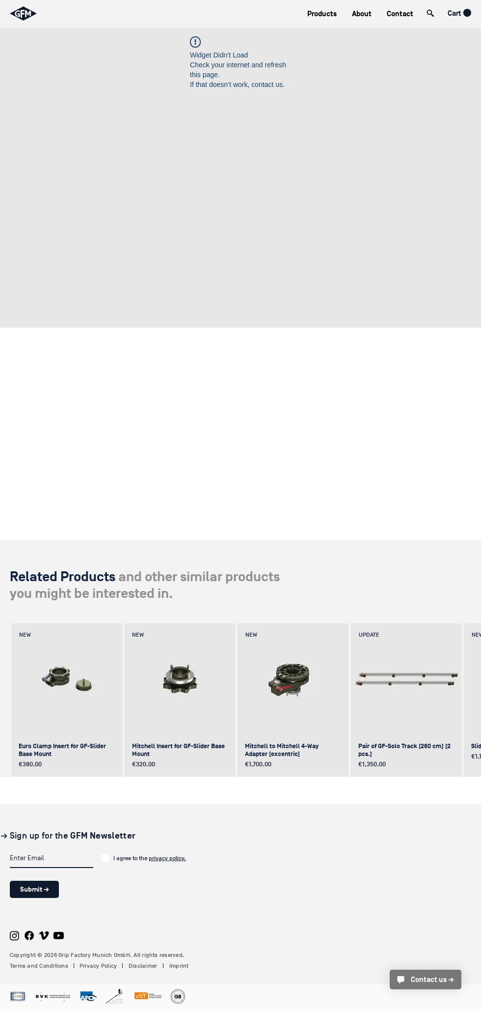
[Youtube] (59, 935)
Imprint (179, 965)
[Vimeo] (44, 935)
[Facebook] (29, 935)
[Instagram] (14, 935)
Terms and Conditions (39, 965)
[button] (321, 14)
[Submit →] (34, 889)
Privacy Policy (98, 965)
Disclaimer (143, 965)
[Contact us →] (425, 979)
